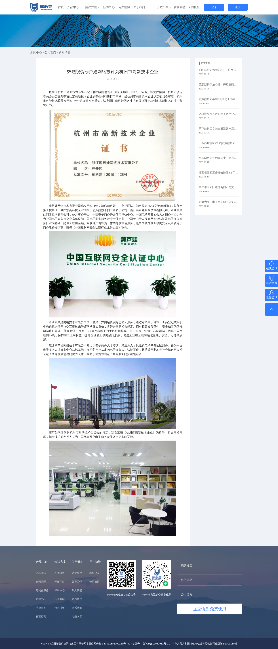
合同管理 (41, 581)
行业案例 (59, 599)
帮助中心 (41, 599)
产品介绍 (41, 572)
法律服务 (41, 607)
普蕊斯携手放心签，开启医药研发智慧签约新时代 (219, 84)
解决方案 (92, 7)
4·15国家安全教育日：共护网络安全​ (219, 69)
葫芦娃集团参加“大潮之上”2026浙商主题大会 (219, 99)
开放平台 (164, 7)
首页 (61, 7)
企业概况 (77, 572)
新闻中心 (109, 7)
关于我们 (140, 7)
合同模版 (194, 7)
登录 (214, 7)
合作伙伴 (77, 599)
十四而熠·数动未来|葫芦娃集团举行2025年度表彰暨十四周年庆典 (219, 143)
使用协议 (94, 581)
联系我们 (77, 607)
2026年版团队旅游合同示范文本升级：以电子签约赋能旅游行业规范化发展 (219, 187)
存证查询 (41, 616)
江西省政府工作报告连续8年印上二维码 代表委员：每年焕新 (219, 172)
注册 (238, 7)
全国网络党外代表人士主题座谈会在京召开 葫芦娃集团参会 (219, 157)
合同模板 (59, 607)
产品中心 (74, 7)
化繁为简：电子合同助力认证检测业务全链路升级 (219, 201)
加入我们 (77, 590)
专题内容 (77, 616)
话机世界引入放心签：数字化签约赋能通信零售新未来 (219, 113)
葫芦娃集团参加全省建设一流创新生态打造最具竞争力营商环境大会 (219, 128)
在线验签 (179, 7)
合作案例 (124, 7)
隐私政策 (94, 572)
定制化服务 (42, 590)
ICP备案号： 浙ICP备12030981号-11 (149, 643)
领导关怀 (77, 581)
